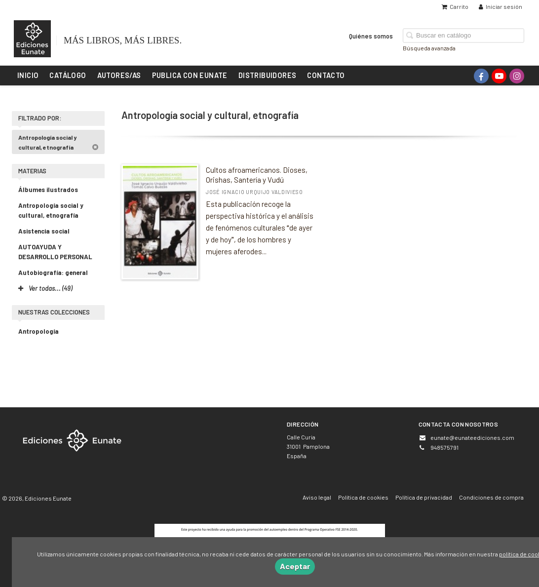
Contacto (326, 75)
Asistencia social (44, 231)
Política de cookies (363, 497)
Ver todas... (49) (45, 288)
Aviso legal (317, 497)
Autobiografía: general (53, 272)
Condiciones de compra (491, 497)
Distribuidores (267, 75)
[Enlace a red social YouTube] (499, 76)
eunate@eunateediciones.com (472, 437)
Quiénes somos (371, 35)
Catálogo (67, 75)
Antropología (38, 331)
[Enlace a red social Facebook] (481, 76)
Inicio (27, 75)
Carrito (455, 6)
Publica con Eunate (190, 75)
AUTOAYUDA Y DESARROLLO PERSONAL (55, 252)
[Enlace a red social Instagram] (516, 76)
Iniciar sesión (500, 6)
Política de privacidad (423, 497)
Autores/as (119, 75)
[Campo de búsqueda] (463, 35)
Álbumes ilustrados (48, 190)
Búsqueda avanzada (429, 47)
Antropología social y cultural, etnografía (58, 142)
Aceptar (295, 566)
